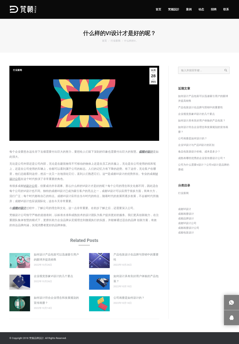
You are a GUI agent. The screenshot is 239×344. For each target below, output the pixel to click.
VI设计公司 (30, 186)
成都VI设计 (146, 151)
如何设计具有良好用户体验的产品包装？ (136, 278)
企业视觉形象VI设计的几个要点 (53, 276)
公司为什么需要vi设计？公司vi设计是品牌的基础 (203, 167)
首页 (104, 40)
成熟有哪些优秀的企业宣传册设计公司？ (201, 158)
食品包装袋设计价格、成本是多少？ (199, 151)
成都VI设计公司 (187, 223)
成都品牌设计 (186, 218)
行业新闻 (115, 40)
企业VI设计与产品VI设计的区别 (196, 144)
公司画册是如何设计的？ (128, 297)
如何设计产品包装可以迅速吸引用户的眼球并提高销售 (56, 257)
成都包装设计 (186, 232)
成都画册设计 (186, 213)
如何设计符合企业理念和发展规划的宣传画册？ (56, 300)
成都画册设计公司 (188, 227)
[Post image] (19, 260)
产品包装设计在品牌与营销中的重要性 (136, 257)
